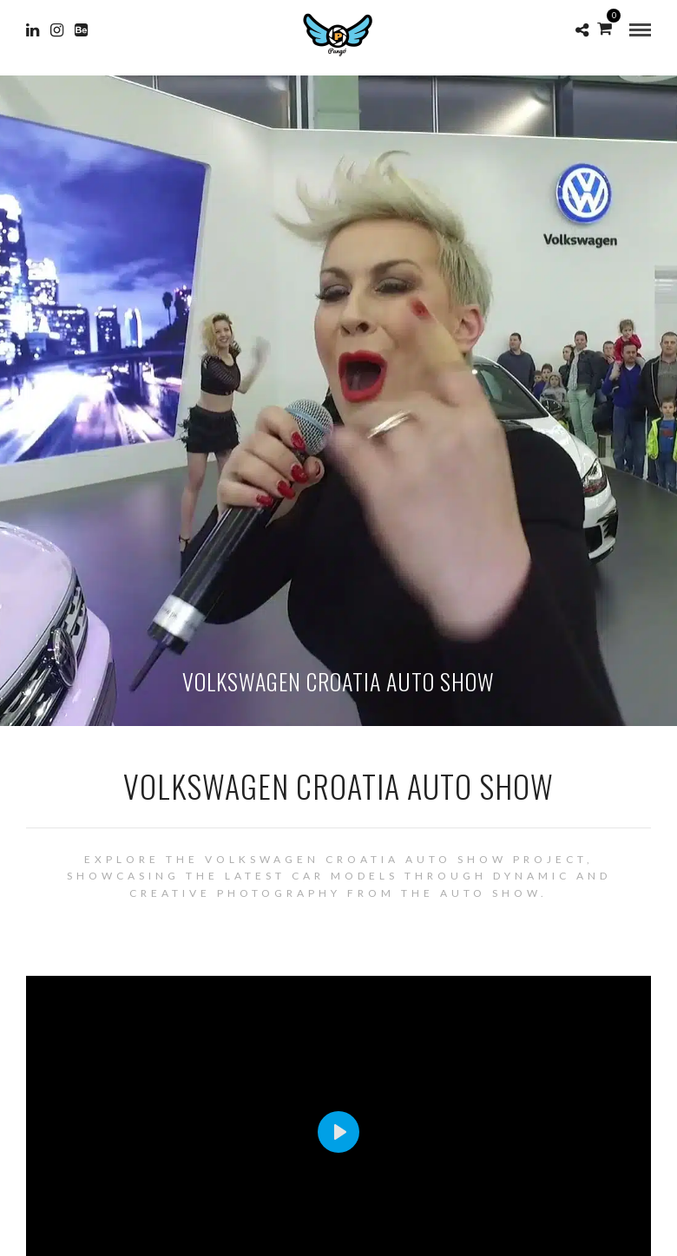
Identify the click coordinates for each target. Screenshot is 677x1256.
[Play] (338, 1132)
